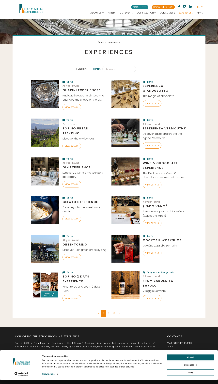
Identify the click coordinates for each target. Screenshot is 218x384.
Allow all (191, 361)
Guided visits (167, 12)
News (200, 12)
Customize (190, 369)
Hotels (112, 12)
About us (97, 12)
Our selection (146, 12)
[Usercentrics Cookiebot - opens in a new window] (21, 378)
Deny (190, 376)
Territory (98, 68)
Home (101, 42)
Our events (126, 12)
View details (72, 107)
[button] (200, 7)
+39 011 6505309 (180, 350)
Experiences (186, 12)
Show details (48, 378)
